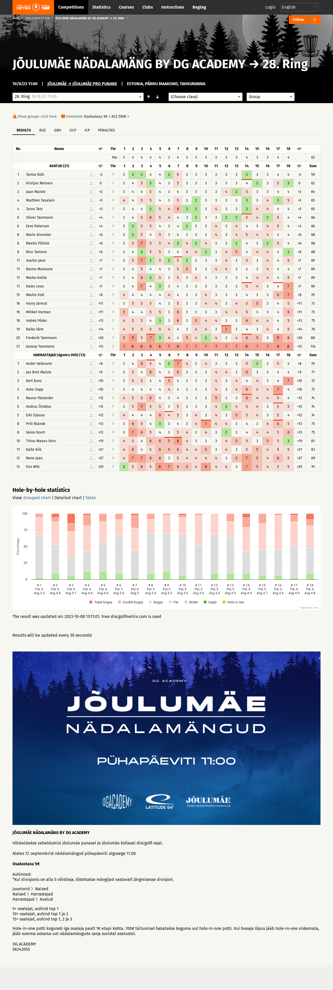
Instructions (172, 7)
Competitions (71, 7)
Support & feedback (122, 977)
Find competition (37, 18)
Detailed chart (68, 497)
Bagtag (199, 7)
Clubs (147, 7)
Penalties (106, 130)
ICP (87, 130)
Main (15, 18)
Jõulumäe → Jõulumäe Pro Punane (82, 83)
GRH (57, 130)
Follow (298, 19)
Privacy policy (169, 977)
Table (90, 497)
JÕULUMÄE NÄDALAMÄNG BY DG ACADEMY (129, 64)
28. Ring (285, 64)
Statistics (101, 7)
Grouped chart (37, 497)
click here (49, 116)
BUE (42, 130)
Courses (126, 7)
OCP (72, 130)
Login (270, 7)
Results (24, 130)
